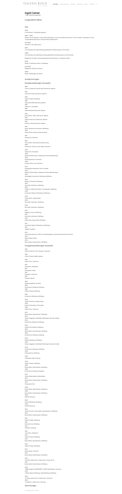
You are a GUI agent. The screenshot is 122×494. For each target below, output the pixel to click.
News (86, 4)
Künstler (55, 4)
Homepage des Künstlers (32, 490)
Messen (72, 4)
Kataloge (80, 4)
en (96, 4)
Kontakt (91, 4)
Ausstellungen (64, 4)
